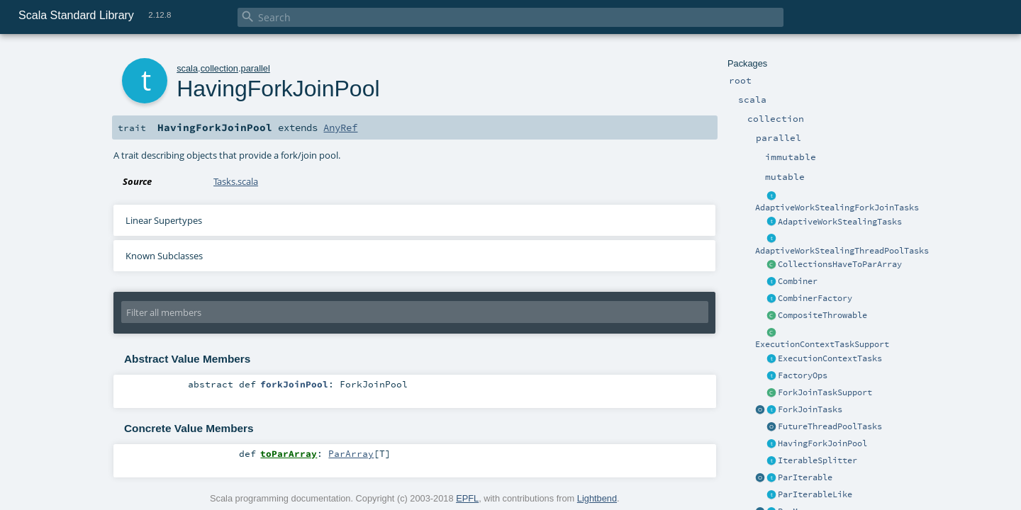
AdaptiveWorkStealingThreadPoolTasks (842, 251)
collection (219, 68)
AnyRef (340, 127)
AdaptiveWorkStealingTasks (840, 222)
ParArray (351, 453)
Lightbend (597, 498)
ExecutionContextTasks (830, 358)
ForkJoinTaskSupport (825, 392)
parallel (255, 68)
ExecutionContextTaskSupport (822, 344)
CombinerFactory (815, 298)
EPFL (467, 498)
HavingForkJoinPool (822, 443)
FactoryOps (802, 375)
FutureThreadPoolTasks (830, 426)
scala (187, 68)
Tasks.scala (235, 181)
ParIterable (805, 477)
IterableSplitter (817, 460)
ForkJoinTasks (810, 409)
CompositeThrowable (822, 315)
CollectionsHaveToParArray (840, 264)
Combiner (798, 281)
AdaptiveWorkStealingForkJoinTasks (837, 207)
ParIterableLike (815, 494)
